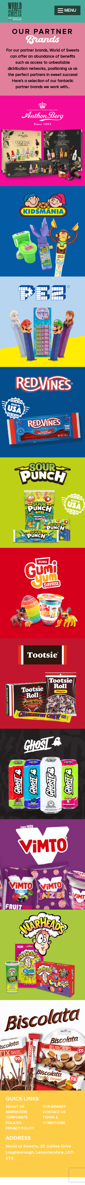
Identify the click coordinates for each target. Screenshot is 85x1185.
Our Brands (54, 1106)
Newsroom (16, 1112)
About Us (15, 1106)
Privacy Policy (20, 1128)
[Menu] (67, 10)
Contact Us (54, 1112)
